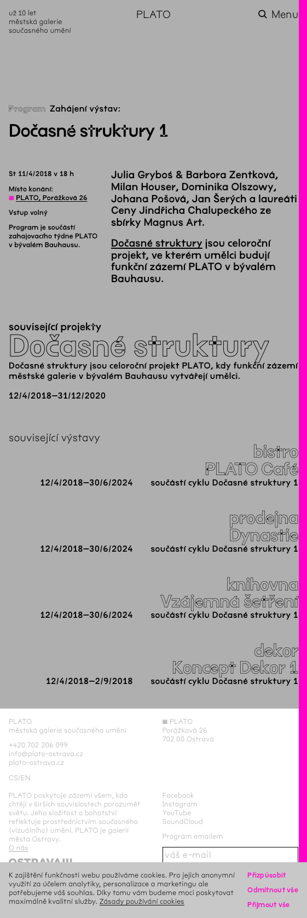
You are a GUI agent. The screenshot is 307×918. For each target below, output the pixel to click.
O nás (18, 848)
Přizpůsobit (266, 875)
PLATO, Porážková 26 (51, 198)
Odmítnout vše (272, 890)
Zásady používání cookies (142, 901)
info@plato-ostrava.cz (46, 754)
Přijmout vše (268, 905)
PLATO (153, 14)
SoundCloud (183, 821)
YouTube (177, 813)
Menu (284, 14)
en (26, 778)
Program (27, 109)
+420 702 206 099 (38, 745)
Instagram (180, 804)
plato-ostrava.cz (36, 762)
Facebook (179, 795)
